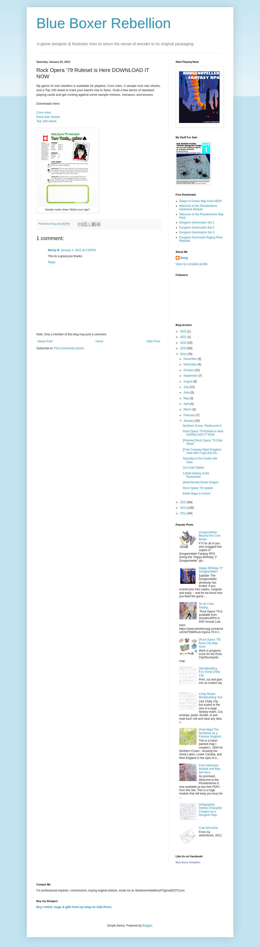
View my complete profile (192, 264)
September (190, 375)
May (186, 398)
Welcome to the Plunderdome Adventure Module (198, 207)
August (188, 381)
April (186, 404)
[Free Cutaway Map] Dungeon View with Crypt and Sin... (202, 451)
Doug (184, 258)
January (188, 420)
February (189, 415)
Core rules (43, 112)
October (188, 370)
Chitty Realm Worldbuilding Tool (210, 695)
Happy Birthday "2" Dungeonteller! (211, 569)
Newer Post (45, 341)
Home (99, 341)
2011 (183, 513)
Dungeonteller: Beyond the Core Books (209, 536)
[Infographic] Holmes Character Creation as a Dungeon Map (210, 810)
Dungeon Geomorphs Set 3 (196, 232)
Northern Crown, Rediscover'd (202, 425)
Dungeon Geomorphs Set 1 (196, 222)
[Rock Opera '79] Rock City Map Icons (209, 643)
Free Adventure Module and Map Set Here (209, 769)
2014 (183, 354)
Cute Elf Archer (208, 828)
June (186, 392)
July (186, 387)
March (187, 409)
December (190, 359)
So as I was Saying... (206, 605)
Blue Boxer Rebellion (103, 23)
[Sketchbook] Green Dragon (200, 482)
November (190, 364)
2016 (183, 342)
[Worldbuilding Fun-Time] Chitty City (209, 672)
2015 (183, 348)
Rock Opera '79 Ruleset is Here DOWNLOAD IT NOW (203, 433)
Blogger (147, 925)
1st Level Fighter (193, 467)
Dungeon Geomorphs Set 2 (196, 227)
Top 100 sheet (46, 121)
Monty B (53, 250)
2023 (183, 331)
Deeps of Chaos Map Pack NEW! (200, 201)
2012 (183, 507)
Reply (51, 262)
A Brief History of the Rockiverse (196, 475)
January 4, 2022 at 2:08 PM (78, 250)
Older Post (153, 341)
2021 (183, 337)
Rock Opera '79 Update (198, 488)
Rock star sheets (48, 117)
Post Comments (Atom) (69, 348)
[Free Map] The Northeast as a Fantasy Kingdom (210, 733)
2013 (183, 502)
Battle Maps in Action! (196, 493)
